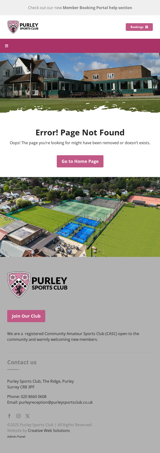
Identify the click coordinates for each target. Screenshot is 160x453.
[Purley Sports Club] (22, 22)
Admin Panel (16, 436)
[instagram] (18, 416)
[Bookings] (139, 27)
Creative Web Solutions (49, 430)
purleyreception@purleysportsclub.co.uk (56, 402)
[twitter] (27, 416)
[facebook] (9, 416)
